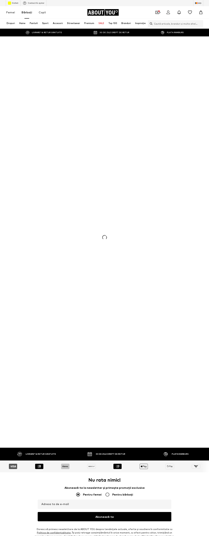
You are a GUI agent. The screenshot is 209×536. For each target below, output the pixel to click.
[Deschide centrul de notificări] (179, 12)
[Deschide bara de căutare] (150, 23)
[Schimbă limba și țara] (198, 3)
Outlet (13, 3)
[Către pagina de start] (102, 12)
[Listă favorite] (190, 12)
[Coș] (201, 12)
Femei (10, 12)
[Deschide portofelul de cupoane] (157, 12)
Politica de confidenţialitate (54, 532)
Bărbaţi (27, 12)
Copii (42, 12)
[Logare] (168, 12)
